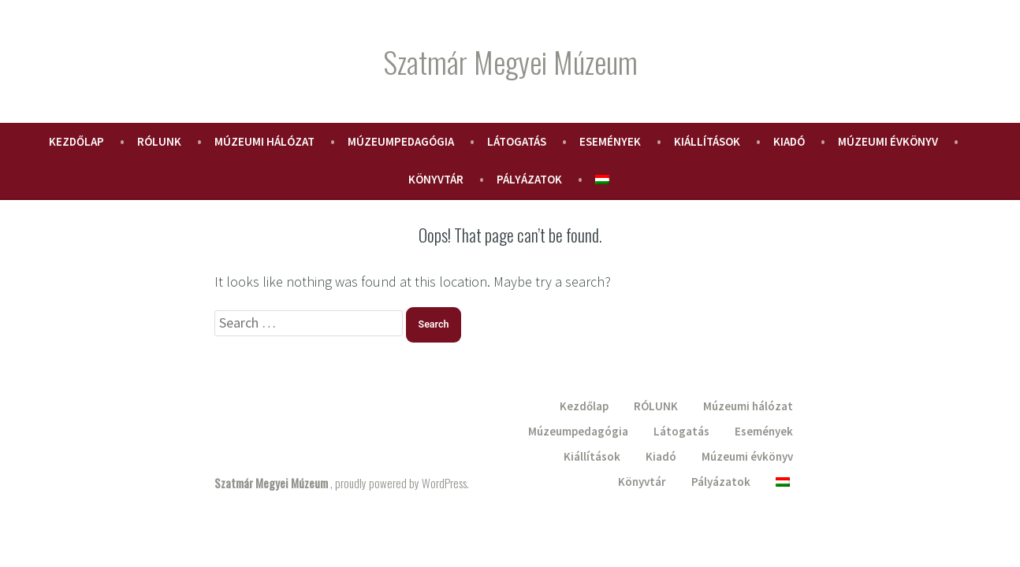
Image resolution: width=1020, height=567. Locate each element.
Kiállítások (707, 141)
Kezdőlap (76, 141)
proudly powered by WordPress (401, 482)
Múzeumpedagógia (401, 141)
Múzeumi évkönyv (888, 141)
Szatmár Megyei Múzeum (510, 61)
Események (610, 141)
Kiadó (789, 141)
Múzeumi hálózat (264, 141)
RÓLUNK (159, 141)
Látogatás (516, 141)
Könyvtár (435, 179)
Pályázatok (529, 179)
